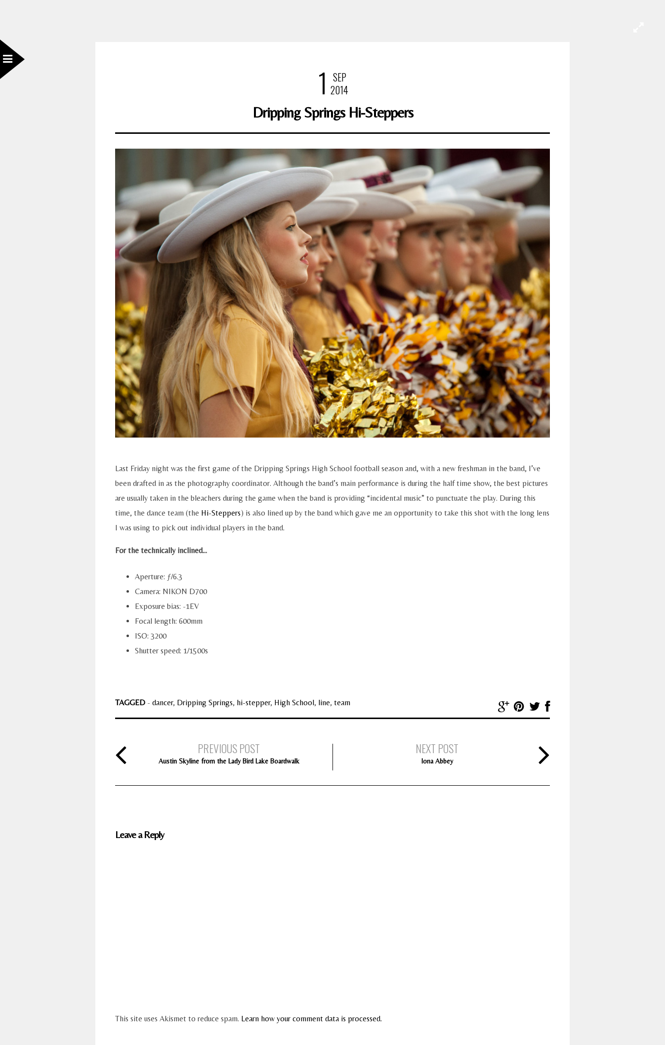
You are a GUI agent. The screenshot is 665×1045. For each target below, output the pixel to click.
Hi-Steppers (221, 513)
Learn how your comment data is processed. (311, 1018)
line (324, 702)
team (342, 702)
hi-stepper (253, 702)
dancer (162, 702)
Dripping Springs (205, 702)
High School (294, 702)
